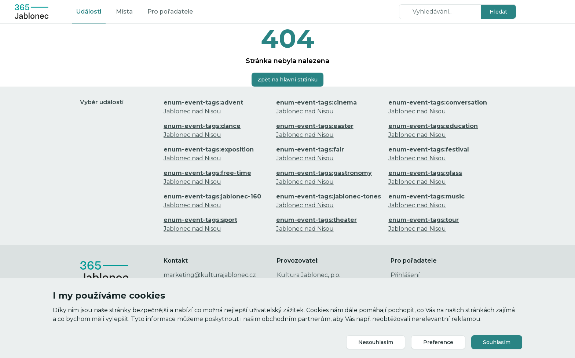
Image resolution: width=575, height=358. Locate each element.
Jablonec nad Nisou (203, 107)
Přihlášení (405, 274)
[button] (498, 12)
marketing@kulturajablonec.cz (210, 274)
